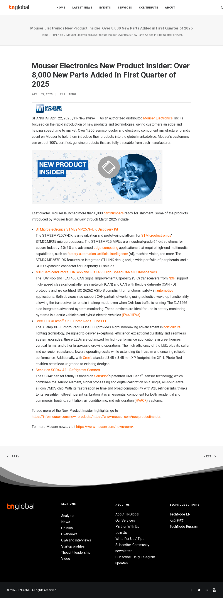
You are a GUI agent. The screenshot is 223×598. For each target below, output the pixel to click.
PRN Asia (57, 34)
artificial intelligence (112, 254)
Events (105, 9)
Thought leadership (75, 552)
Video (65, 559)
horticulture (172, 327)
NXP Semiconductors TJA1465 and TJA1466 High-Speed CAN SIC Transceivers (96, 272)
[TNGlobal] (19, 9)
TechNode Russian (184, 526)
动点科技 (177, 520)
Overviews (69, 534)
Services (125, 9)
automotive (164, 290)
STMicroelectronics (156, 235)
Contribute (148, 9)
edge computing (106, 248)
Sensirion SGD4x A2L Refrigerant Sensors (68, 370)
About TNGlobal (127, 514)
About (170, 9)
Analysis (67, 516)
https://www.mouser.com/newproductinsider (126, 417)
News (65, 522)
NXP (172, 278)
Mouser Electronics (158, 118)
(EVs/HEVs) (131, 315)
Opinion (67, 528)
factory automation (82, 254)
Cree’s (87, 358)
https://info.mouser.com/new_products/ (62, 417)
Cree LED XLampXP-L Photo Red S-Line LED (71, 321)
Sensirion (101, 376)
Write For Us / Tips (129, 539)
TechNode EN (180, 514)
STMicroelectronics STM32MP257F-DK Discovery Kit (77, 229)
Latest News (82, 9)
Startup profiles (73, 546)
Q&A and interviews (76, 540)
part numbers (114, 213)
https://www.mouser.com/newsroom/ (104, 427)
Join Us (121, 533)
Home (60, 9)
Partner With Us (127, 526)
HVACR (141, 400)
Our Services (125, 520)
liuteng (70, 94)
